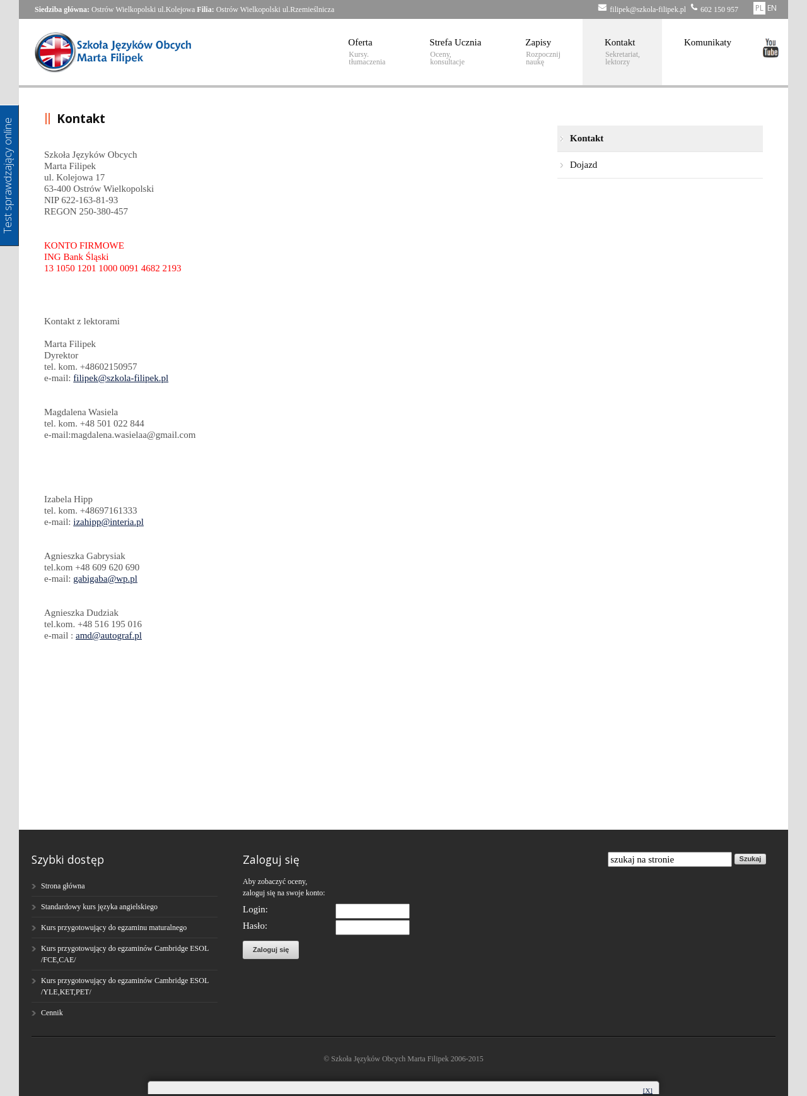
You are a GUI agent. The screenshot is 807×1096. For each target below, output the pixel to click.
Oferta (366, 51)
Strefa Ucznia (455, 51)
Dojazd (583, 165)
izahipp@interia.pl (108, 522)
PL (759, 8)
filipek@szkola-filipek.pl (120, 378)
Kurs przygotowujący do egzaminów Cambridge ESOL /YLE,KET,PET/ (125, 986)
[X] (648, 1090)
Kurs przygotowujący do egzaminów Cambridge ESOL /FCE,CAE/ (125, 954)
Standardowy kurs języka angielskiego (99, 906)
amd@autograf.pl (109, 635)
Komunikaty (707, 42)
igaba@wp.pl (112, 579)
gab (80, 579)
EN (772, 8)
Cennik (52, 1012)
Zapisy (542, 51)
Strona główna (63, 885)
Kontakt (622, 51)
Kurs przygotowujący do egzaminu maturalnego (114, 927)
